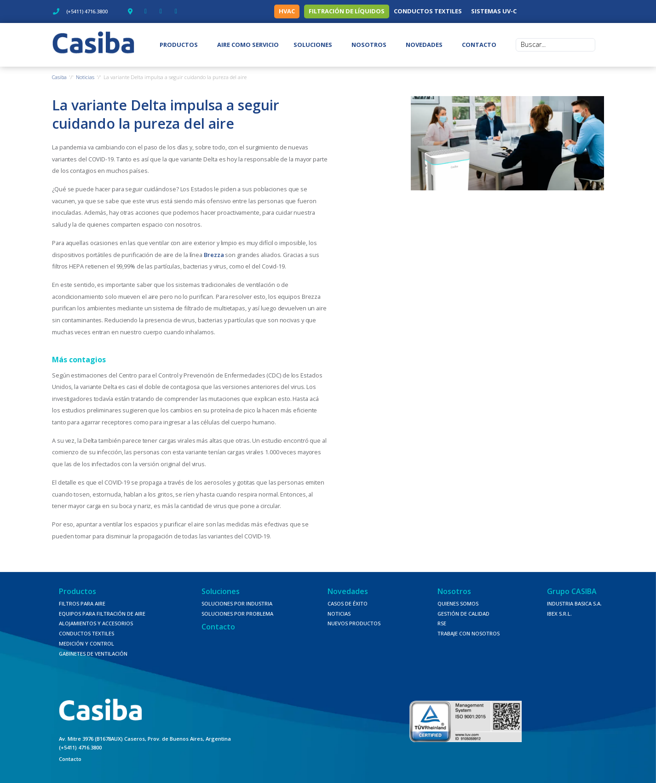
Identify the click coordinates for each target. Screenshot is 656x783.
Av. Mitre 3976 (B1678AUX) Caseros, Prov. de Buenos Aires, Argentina (145, 738)
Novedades (348, 591)
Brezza (214, 255)
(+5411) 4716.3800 (80, 747)
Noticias (85, 77)
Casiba (59, 77)
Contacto (218, 627)
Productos (77, 591)
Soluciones (220, 591)
